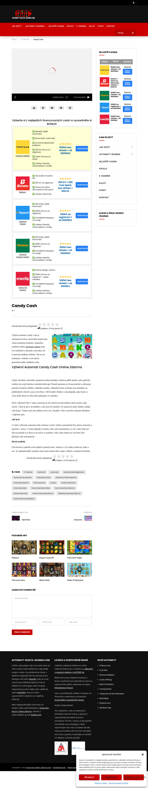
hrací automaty (20, 488)
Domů (14, 39)
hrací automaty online (41, 488)
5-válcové (28, 472)
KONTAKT (22, 692)
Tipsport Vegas (23, 222)
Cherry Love (104, 665)
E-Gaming (81, 26)
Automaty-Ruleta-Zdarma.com (38, 767)
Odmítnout (111, 777)
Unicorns (78, 519)
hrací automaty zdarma (64, 488)
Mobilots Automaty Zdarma (69, 493)
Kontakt (110, 26)
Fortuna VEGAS (23, 155)
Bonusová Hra (39, 483)
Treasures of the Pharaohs (111, 693)
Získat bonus (127, 72)
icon (24, 547)
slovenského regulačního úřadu (69, 700)
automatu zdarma (33, 347)
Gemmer (26, 519)
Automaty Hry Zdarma (23, 477)
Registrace (82, 148)
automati (41, 472)
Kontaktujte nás (59, 767)
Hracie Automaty (20, 493)
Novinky (32, 679)
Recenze (127, 67)
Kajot (92, 26)
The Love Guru (18, 580)
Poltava (15, 557)
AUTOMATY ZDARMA (35, 26)
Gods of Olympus (75, 580)
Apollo (70, 26)
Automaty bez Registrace (74, 472)
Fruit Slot (103, 670)
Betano (22, 192)
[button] (142, 754)
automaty (54, 472)
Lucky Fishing (105, 679)
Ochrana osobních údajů (118, 783)
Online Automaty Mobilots (24, 499)
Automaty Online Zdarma (66, 477)
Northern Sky (105, 707)
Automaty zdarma (21, 483)
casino (53, 483)
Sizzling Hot (36, 715)
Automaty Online (43, 477)
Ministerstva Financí (64, 687)
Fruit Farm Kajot (74, 557)
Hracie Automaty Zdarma (43, 493)
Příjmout (89, 777)
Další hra (88, 512)
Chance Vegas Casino (22, 255)
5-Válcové (25, 39)
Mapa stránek (73, 767)
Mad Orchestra (106, 684)
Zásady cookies (101, 783)
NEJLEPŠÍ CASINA (56, 26)
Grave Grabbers (106, 675)
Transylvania (105, 689)
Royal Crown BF (46, 557)
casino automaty (68, 483)
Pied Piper (103, 698)
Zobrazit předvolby (134, 777)
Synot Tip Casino (22, 288)
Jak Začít (16, 26)
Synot (101, 26)
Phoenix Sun (105, 703)
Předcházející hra (20, 512)
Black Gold (44, 580)
